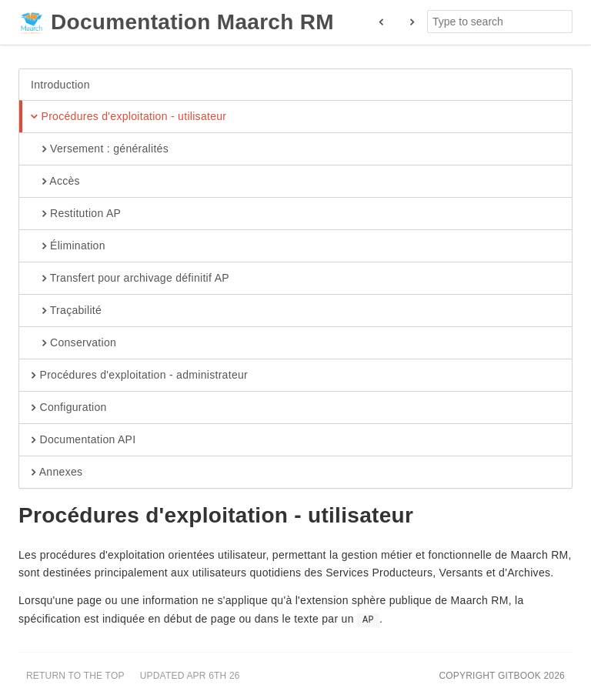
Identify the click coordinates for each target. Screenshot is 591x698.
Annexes (56, 472)
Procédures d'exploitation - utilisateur (128, 117)
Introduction (60, 84)
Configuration (69, 408)
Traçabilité (66, 311)
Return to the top (75, 675)
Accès (55, 181)
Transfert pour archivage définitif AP (130, 278)
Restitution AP (76, 214)
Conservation (73, 343)
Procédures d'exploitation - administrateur (139, 375)
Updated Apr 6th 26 (190, 675)
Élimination (68, 246)
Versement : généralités (100, 149)
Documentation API (83, 440)
